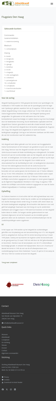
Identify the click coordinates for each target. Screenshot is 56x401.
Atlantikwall (5, 337)
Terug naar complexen (9, 262)
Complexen (5, 340)
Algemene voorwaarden (10, 353)
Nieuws (4, 345)
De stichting (6, 342)
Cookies (7, 380)
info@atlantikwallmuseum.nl (13, 323)
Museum (5, 334)
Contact (4, 351)
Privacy (6, 377)
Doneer (4, 348)
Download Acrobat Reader (13, 382)
